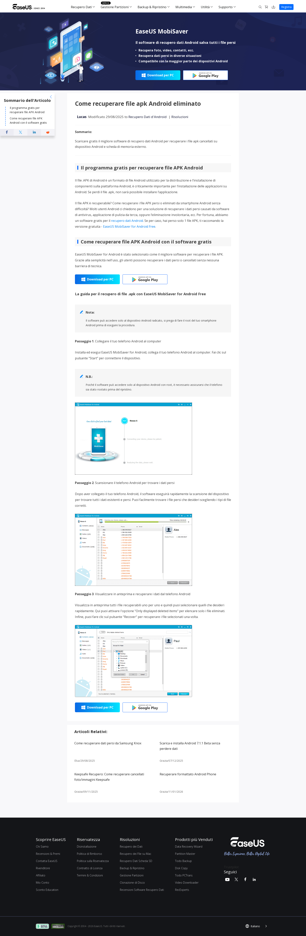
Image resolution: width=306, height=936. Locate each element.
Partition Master (185, 854)
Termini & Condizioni (90, 875)
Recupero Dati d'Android (147, 117)
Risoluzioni (179, 117)
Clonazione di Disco (132, 882)
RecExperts (182, 890)
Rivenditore (43, 868)
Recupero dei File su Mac (135, 854)
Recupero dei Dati (131, 846)
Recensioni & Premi (48, 854)
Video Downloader (186, 882)
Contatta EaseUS (46, 861)
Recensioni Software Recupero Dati (142, 890)
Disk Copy (181, 868)
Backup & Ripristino (152, 7)
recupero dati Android (127, 221)
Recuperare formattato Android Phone (188, 774)
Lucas (81, 117)
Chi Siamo (42, 846)
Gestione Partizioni (115, 7)
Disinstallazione (86, 846)
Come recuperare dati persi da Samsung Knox (107, 743)
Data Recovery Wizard (188, 846)
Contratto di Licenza (89, 868)
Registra (286, 7)
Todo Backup (183, 861)
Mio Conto (42, 882)
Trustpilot (231, 867)
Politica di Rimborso (89, 854)
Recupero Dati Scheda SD (136, 861)
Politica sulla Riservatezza (93, 861)
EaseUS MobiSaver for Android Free (129, 226)
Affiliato (40, 875)
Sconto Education (47, 890)
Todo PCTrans (184, 875)
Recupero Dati (81, 7)
